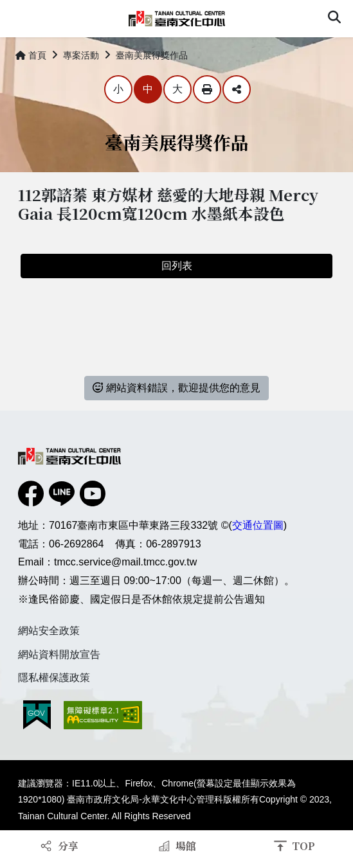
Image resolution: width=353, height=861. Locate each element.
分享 (236, 89)
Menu (18, 18)
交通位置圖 (258, 525)
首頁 (30, 55)
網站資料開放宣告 (59, 654)
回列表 (176, 265)
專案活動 (81, 55)
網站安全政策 (49, 630)
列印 (207, 89)
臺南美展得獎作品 (152, 55)
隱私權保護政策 (54, 677)
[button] (334, 18)
